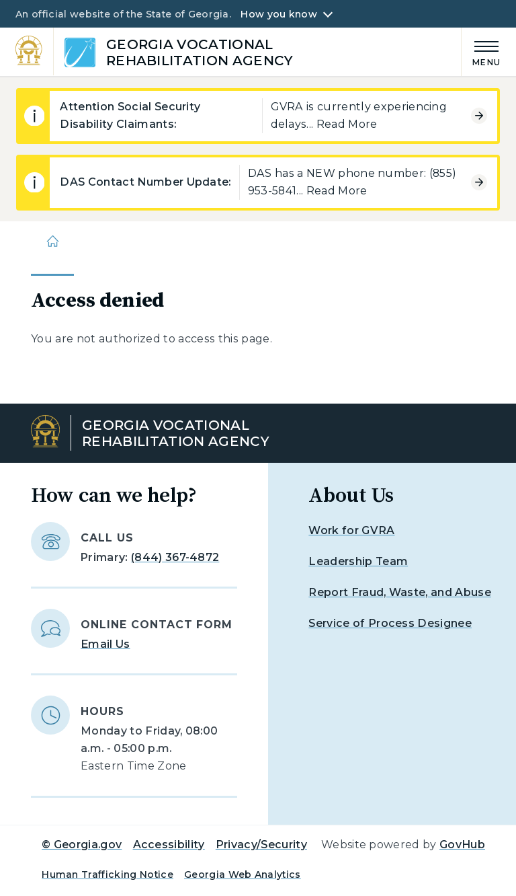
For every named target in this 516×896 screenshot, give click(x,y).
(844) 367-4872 (175, 557)
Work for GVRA (351, 530)
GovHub (462, 844)
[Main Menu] (481, 51)
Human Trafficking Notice (107, 874)
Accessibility (169, 844)
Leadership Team (358, 561)
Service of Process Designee (390, 623)
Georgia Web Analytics (242, 874)
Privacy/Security (261, 844)
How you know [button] (278, 14)
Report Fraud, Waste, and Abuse (399, 592)
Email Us (105, 644)
